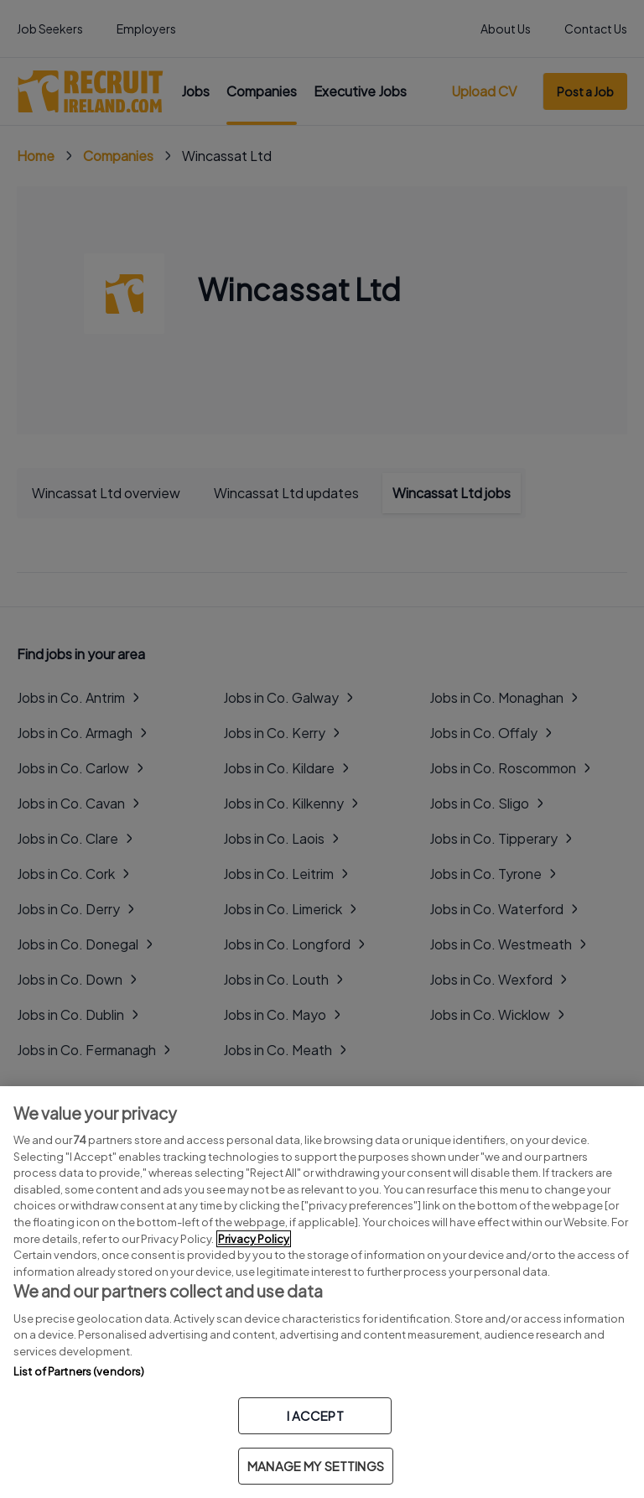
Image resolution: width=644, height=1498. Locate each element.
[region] (322, 1292)
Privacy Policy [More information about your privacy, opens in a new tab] (253, 1239)
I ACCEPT (315, 1415)
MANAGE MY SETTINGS (315, 1466)
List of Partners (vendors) (78, 1371)
